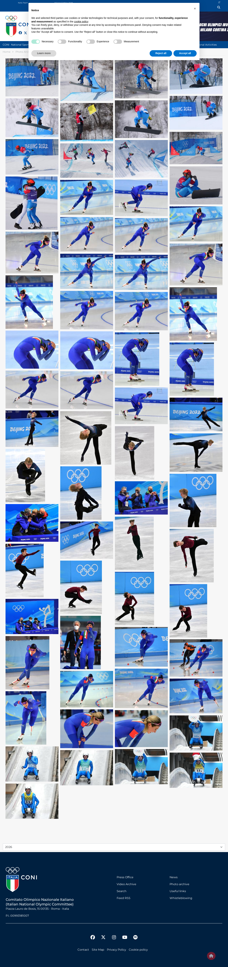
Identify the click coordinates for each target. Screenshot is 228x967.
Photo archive (179, 884)
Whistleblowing (181, 898)
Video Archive (126, 884)
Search (121, 891)
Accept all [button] (185, 53)
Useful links (178, 891)
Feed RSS (123, 898)
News (174, 877)
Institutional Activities (203, 44)
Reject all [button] (160, 53)
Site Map (98, 949)
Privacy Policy (116, 949)
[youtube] (124, 937)
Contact (83, 949)
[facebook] (19, 31)
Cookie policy (138, 949)
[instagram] (114, 937)
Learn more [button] (44, 53)
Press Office (125, 877)
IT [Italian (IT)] (219, 2)
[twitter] (23, 32)
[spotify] (135, 937)
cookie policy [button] (81, 21)
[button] (195, 8)
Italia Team (23, 3)
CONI (6, 44)
